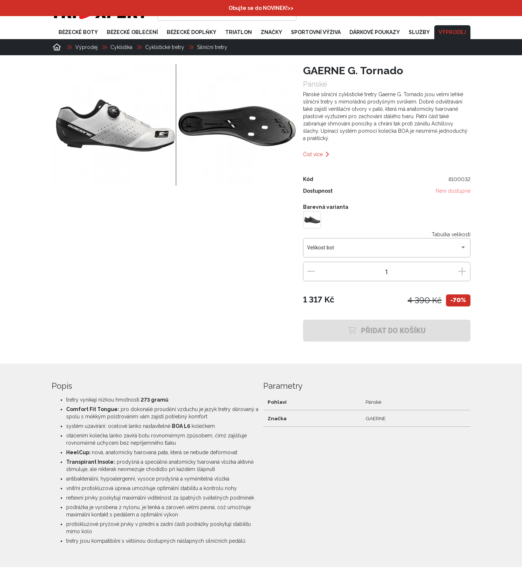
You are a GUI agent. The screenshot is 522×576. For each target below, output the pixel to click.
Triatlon (238, 32)
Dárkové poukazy (374, 32)
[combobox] (386, 250)
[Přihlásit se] (358, 12)
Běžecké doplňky (191, 32)
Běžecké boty (78, 32)
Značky (271, 32)
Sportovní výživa (316, 32)
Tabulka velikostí (451, 234)
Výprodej (452, 32)
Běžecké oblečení (132, 32)
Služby (419, 32)
